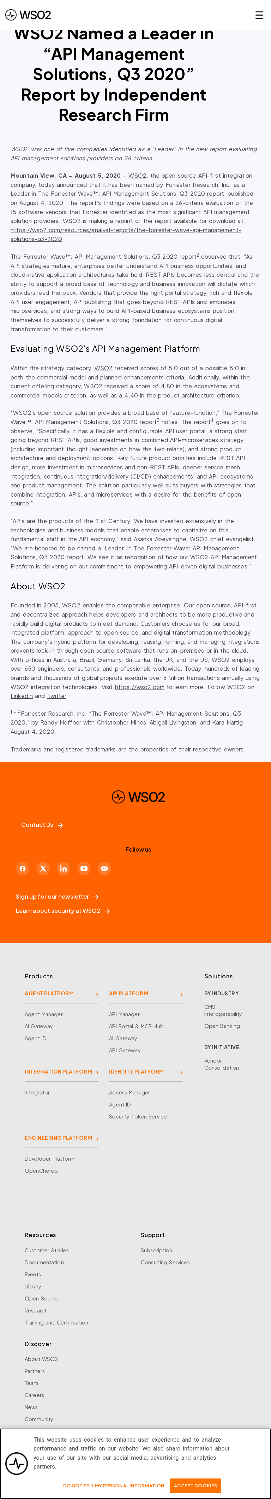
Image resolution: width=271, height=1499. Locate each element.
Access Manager (129, 1092)
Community (39, 1419)
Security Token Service (138, 1116)
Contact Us (42, 824)
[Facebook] (22, 868)
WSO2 (137, 175)
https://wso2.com (139, 687)
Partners (35, 1371)
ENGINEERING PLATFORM (58, 1137)
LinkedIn (22, 695)
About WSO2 (41, 1359)
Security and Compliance (56, 1431)
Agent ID (36, 1038)
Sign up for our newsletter (57, 896)
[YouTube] (84, 868)
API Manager (124, 1014)
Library (33, 1286)
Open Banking (222, 1026)
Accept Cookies (195, 1489)
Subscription (157, 1250)
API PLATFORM (128, 993)
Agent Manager (44, 1014)
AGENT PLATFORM (49, 993)
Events (33, 1274)
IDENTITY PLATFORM (136, 1071)
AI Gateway (39, 1026)
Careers (34, 1395)
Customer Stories (47, 1250)
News (31, 1407)
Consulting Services (165, 1262)
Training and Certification (56, 1322)
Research (36, 1310)
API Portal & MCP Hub (136, 1026)
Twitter (56, 695)
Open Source (42, 1298)
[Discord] (104, 868)
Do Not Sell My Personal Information (114, 1489)
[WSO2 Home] (138, 805)
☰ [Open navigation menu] (259, 14)
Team (31, 1383)
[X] (43, 868)
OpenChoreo (41, 1170)
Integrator (37, 1092)
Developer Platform (49, 1158)
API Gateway (124, 1050)
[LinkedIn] (63, 868)
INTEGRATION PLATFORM (58, 1071)
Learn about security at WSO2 (63, 910)
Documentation (44, 1262)
